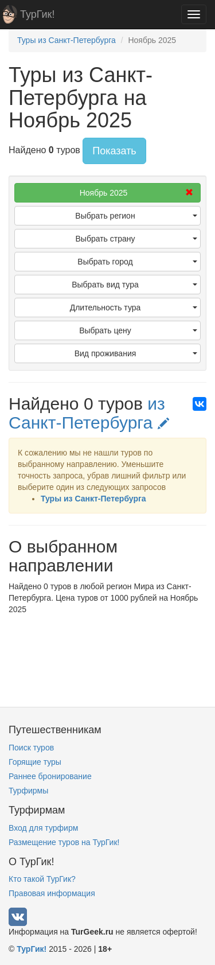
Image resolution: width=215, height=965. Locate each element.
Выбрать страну (137, 238)
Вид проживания (136, 353)
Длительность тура (133, 307)
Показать (114, 151)
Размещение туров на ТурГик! (64, 842)
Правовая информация (52, 893)
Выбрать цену (138, 330)
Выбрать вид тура (134, 284)
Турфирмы (28, 790)
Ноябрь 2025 (136, 192)
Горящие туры (35, 761)
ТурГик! (37, 14)
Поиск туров (31, 747)
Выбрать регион (136, 215)
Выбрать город (137, 261)
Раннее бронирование (50, 776)
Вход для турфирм (43, 827)
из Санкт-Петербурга (89, 413)
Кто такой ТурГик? (42, 879)
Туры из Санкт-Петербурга (93, 498)
